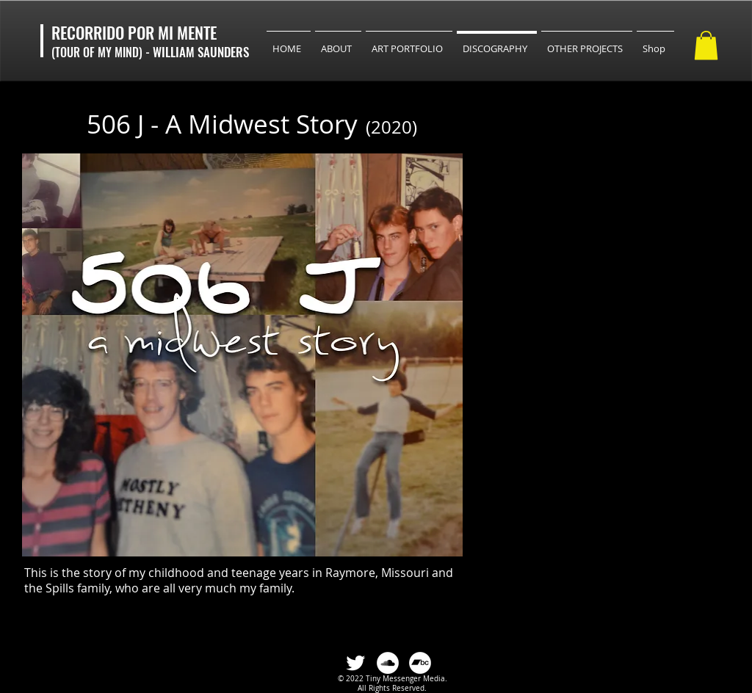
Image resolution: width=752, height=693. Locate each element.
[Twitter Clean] (355, 663)
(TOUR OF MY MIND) (98, 52)
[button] (706, 45)
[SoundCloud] (388, 663)
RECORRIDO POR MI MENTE (134, 32)
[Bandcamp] (420, 663)
